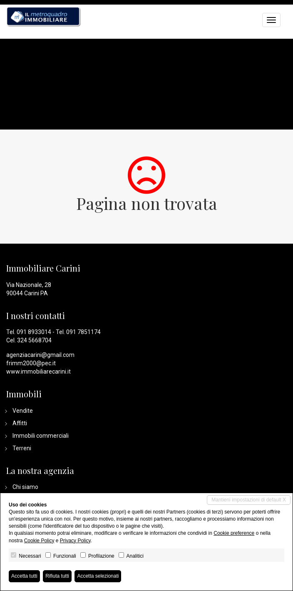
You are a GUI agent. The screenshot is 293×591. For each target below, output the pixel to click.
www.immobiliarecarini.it (38, 371)
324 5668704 (34, 340)
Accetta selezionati (98, 576)
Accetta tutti (24, 576)
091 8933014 (34, 332)
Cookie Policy (39, 541)
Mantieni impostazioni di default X (248, 500)
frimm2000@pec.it (31, 363)
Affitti (19, 423)
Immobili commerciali (40, 435)
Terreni (21, 448)
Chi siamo (25, 487)
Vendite (22, 410)
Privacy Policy (75, 541)
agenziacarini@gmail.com (40, 355)
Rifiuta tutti (57, 576)
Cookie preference (234, 533)
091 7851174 (83, 332)
